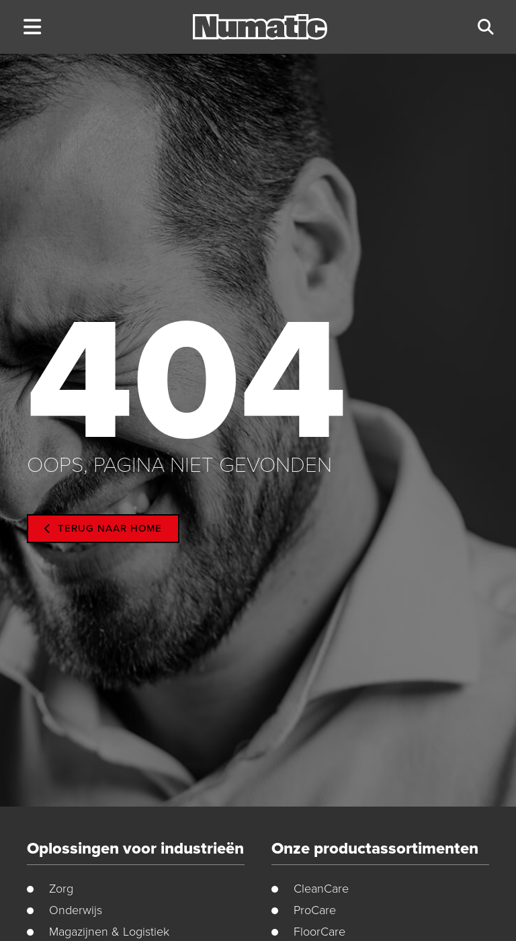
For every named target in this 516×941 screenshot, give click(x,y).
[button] (32, 27)
